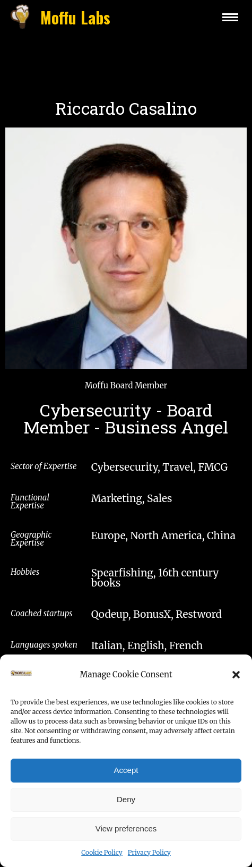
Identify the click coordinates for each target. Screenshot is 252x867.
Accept (126, 779)
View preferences (126, 837)
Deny (126, 808)
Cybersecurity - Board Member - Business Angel (126, 418)
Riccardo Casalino (126, 108)
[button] (236, 683)
